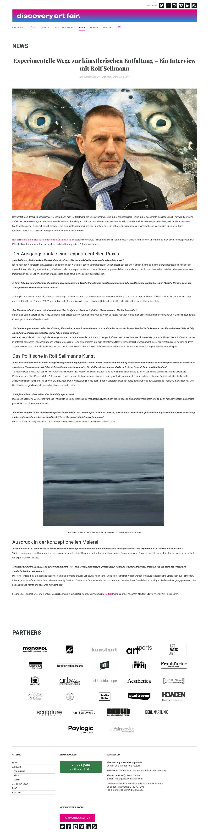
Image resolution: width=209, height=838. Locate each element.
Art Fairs (16, 753)
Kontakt (108, 27)
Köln (33, 27)
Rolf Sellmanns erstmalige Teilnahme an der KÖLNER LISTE (41, 240)
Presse (94, 27)
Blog (14, 774)
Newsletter (152, 5)
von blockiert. (81, 753)
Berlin (17, 766)
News (82, 27)
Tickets (45, 27)
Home (15, 749)
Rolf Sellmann (112, 594)
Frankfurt (18, 27)
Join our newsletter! (77, 803)
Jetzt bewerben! (64, 27)
